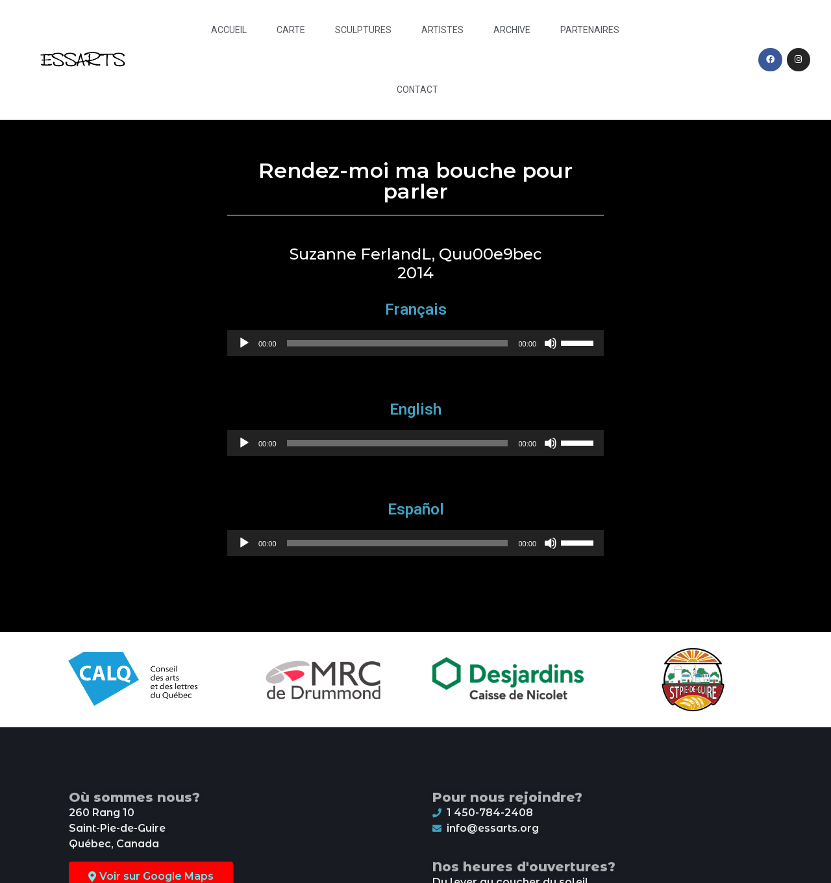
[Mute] (550, 343)
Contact (417, 89)
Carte (291, 30)
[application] (415, 343)
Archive (511, 30)
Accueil (229, 30)
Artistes (442, 30)
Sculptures (363, 30)
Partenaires (589, 30)
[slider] (397, 343)
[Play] (244, 343)
